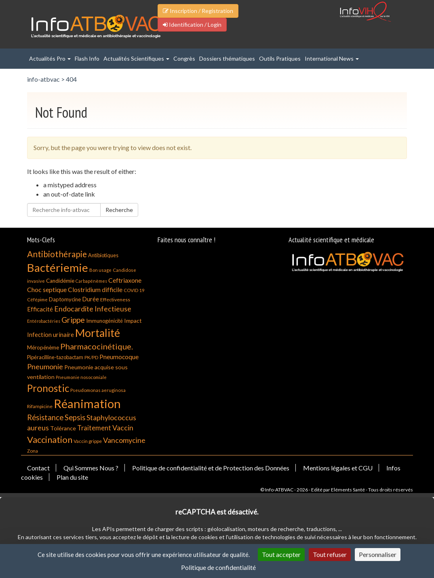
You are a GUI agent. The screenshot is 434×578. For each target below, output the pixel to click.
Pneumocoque (119, 356)
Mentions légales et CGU (338, 468)
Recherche (119, 209)
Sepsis (75, 417)
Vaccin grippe (88, 441)
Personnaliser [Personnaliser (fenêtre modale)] (377, 554)
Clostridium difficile (95, 289)
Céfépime (37, 299)
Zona (32, 450)
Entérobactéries (43, 321)
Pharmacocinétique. (96, 346)
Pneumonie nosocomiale (81, 377)
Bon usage (100, 270)
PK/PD (91, 357)
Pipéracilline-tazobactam (55, 357)
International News (332, 58)
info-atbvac (43, 79)
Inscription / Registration (198, 10)
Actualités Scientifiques (136, 58)
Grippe (73, 319)
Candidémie (60, 280)
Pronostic (48, 388)
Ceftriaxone (124, 280)
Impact (133, 320)
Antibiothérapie (57, 254)
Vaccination (49, 439)
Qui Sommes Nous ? (90, 468)
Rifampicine (40, 406)
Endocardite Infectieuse (92, 308)
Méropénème (43, 347)
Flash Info (87, 58)
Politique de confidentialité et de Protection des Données (210, 468)
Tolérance (63, 428)
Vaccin (122, 427)
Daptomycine (65, 299)
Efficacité (40, 309)
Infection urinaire (50, 334)
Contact (38, 468)
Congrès (184, 58)
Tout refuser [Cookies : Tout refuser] (330, 554)
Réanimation (87, 403)
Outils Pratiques (280, 58)
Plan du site (72, 477)
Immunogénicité (104, 321)
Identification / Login (192, 24)
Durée (90, 299)
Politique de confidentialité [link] (218, 567)
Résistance (45, 417)
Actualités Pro (50, 58)
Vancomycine (124, 440)
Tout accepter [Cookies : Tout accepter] (281, 554)
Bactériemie (57, 267)
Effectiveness (115, 299)
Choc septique (47, 289)
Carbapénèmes (91, 281)
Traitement (94, 428)
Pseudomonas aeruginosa (98, 390)
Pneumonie (45, 366)
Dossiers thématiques (227, 58)
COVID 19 (134, 290)
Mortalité (97, 332)
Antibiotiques (103, 255)
